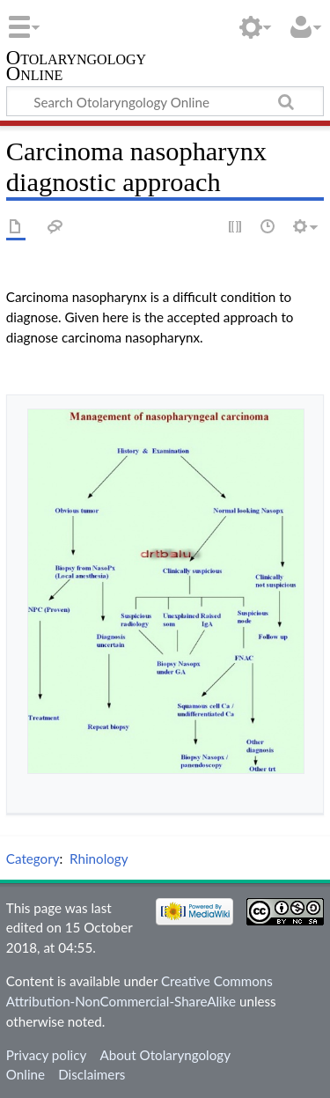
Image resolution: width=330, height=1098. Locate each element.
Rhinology (99, 858)
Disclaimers (91, 1074)
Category (33, 858)
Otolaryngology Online (76, 67)
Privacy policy (46, 1055)
